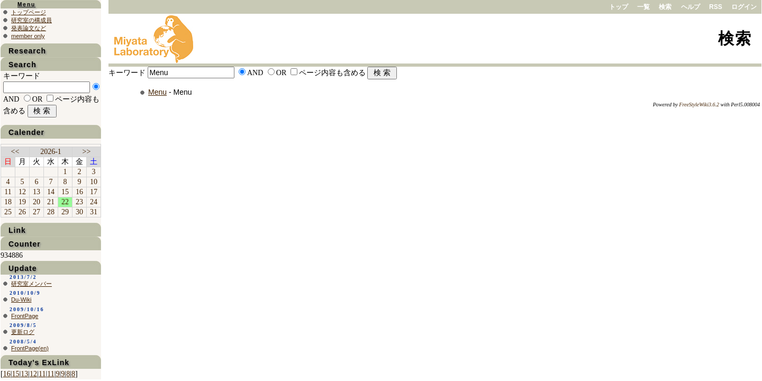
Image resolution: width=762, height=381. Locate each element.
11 (7, 192)
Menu (157, 92)
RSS (715, 7)
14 (51, 192)
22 (65, 202)
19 (22, 202)
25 (8, 212)
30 (79, 212)
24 (93, 202)
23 (79, 202)
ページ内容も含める (332, 73)
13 (36, 192)
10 (93, 182)
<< (15, 152)
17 (93, 192)
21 (51, 202)
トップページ (28, 12)
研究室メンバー (31, 283)
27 (36, 212)
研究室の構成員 (31, 20)
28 (51, 212)
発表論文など (28, 28)
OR (281, 73)
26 (22, 212)
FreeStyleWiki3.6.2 (699, 104)
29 (65, 212)
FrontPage (24, 316)
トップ (618, 7)
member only (28, 36)
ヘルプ (690, 7)
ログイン (744, 7)
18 (8, 202)
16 (79, 192)
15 (65, 192)
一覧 (643, 7)
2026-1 (50, 152)
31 (93, 212)
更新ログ (22, 332)
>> (87, 152)
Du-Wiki (21, 299)
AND (255, 73)
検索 (665, 7)
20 (36, 202)
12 (22, 192)
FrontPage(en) (30, 348)
